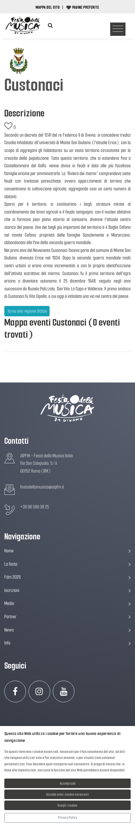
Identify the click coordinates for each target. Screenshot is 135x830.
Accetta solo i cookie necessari (67, 794)
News (67, 630)
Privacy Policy (67, 817)
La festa (67, 564)
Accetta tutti (68, 783)
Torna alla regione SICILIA (27, 311)
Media (67, 603)
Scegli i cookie (67, 805)
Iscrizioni (67, 590)
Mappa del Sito (47, 7)
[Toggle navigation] (117, 29)
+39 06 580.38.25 (34, 507)
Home (67, 550)
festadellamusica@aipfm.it (42, 487)
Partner (67, 616)
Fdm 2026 (67, 577)
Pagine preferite (85, 7)
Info (67, 643)
